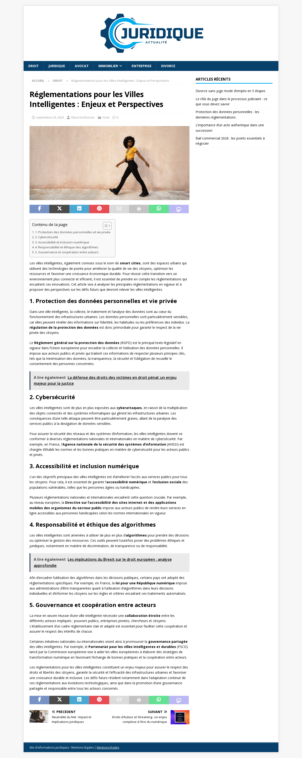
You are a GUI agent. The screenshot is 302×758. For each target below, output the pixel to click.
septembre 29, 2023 (50, 117)
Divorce (168, 66)
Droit (33, 66)
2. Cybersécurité (46, 237)
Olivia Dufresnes (83, 117)
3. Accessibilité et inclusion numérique (62, 242)
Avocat (82, 66)
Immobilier (108, 66)
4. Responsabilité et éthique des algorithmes (66, 247)
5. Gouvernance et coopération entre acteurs (67, 252)
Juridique (56, 66)
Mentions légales (108, 748)
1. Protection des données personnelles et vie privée (72, 232)
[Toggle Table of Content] (104, 226)
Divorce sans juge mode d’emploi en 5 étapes (230, 91)
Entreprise (141, 66)
